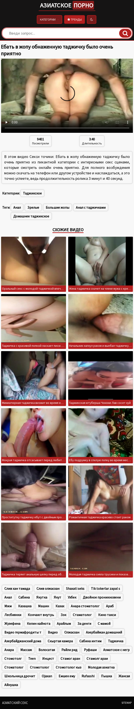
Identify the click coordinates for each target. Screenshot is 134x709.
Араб (110, 606)
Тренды (74, 19)
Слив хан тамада (17, 588)
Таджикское (32, 193)
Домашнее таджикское (31, 216)
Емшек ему (67, 676)
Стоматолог (13, 667)
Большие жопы (57, 207)
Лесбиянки (12, 615)
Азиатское (67, 5)
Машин (43, 606)
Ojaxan (47, 676)
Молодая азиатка (101, 667)
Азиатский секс (15, 703)
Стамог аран (70, 658)
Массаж (26, 650)
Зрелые (33, 207)
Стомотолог (39, 667)
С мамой (104, 623)
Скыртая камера (60, 641)
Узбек (72, 597)
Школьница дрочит (19, 676)
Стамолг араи (97, 658)
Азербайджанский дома (22, 641)
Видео (53, 632)
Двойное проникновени (102, 597)
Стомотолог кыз (68, 667)
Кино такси (107, 615)
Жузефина (12, 623)
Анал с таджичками (91, 207)
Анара (9, 650)
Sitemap (127, 703)
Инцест (48, 658)
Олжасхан (71, 632)
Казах (60, 606)
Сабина (24, 597)
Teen (32, 658)
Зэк (63, 615)
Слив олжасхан (48, 588)
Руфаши (90, 650)
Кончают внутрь (41, 615)
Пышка (106, 676)
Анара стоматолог (85, 606)
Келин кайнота (38, 623)
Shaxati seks (75, 588)
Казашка (24, 606)
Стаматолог (82, 615)
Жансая (124, 676)
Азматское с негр (116, 650)
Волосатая (46, 650)
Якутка (41, 597)
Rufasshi (88, 676)
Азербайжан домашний (104, 632)
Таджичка (115, 641)
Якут (57, 597)
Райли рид (69, 650)
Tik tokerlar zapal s (105, 588)
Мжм (8, 606)
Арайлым (64, 623)
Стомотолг (13, 658)
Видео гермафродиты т (22, 632)
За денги (84, 623)
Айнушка (11, 685)
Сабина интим (90, 641)
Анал (17, 207)
